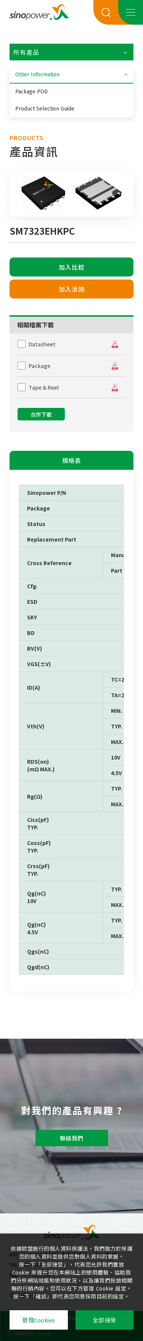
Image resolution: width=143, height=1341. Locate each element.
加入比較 (72, 267)
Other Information (37, 74)
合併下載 (41, 415)
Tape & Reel (44, 387)
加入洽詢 (72, 289)
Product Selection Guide (44, 109)
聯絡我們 (72, 1138)
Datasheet (42, 344)
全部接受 (104, 1320)
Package (39, 366)
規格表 (71, 460)
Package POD (31, 91)
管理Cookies (38, 1320)
